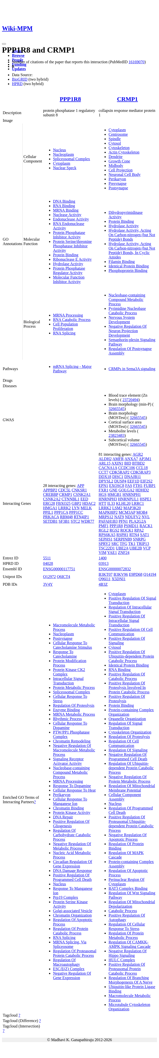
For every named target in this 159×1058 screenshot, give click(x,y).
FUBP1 (150, 485)
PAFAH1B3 (108, 521)
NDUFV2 (133, 517)
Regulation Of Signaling (127, 750)
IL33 (111, 503)
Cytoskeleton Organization (129, 732)
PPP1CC (76, 512)
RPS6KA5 (107, 535)
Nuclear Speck (64, 168)
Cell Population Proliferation (65, 326)
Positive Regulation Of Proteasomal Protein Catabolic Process (126, 968)
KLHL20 (123, 503)
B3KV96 (120, 574)
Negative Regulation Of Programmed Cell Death (127, 756)
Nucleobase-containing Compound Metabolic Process (126, 299)
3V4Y (48, 584)
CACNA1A (108, 468)
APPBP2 (50, 490)
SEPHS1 (105, 539)
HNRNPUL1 (128, 499)
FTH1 (138, 485)
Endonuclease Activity (71, 219)
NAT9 (119, 517)
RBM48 (66, 517)
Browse (18, 55)
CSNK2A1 (82, 494)
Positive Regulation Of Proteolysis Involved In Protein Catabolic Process (128, 687)
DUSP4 (120, 481)
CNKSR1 (79, 490)
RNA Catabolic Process (72, 320)
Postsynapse (118, 188)
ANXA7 (131, 459)
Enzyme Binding (66, 710)
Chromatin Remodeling (72, 741)
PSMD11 (131, 526)
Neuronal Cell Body (124, 174)
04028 (48, 563)
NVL (146, 517)
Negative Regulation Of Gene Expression (72, 975)
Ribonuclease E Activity (72, 259)
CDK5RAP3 (140, 472)
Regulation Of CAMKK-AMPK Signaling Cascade (129, 944)
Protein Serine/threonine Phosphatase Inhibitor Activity (72, 246)
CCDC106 (126, 468)
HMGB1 (114, 494)
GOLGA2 (126, 490)
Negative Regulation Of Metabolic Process (72, 846)
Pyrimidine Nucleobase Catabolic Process (127, 310)
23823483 (116, 435)
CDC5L (64, 490)
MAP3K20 (132, 508)
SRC (115, 544)
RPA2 (139, 530)
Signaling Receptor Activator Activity (68, 761)
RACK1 (146, 526)
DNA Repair (63, 817)
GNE (113, 490)
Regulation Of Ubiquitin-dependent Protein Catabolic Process (131, 767)
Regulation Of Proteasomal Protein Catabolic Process (74, 953)
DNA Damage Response (72, 870)
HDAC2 (89, 503)
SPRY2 (104, 544)
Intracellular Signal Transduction (68, 680)
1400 (102, 558)
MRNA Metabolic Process (74, 714)
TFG (123, 544)
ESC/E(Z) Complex (69, 969)
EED (84, 499)
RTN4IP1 (81, 517)
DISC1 (117, 477)
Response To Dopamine (72, 786)
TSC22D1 (107, 548)
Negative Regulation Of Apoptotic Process (127, 837)
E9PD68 (135, 574)
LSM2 (117, 508)
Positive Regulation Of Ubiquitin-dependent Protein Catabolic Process (131, 656)
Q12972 (49, 577)
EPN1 (103, 485)
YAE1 (112, 552)
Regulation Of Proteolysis (73, 705)
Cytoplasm (61, 163)
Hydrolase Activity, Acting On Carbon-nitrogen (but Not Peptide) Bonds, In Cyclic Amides (131, 250)
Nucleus (59, 150)
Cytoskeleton (118, 148)
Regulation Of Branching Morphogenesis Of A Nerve (130, 980)
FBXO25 (63, 503)
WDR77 (87, 521)
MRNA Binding (66, 210)
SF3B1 (64, 521)
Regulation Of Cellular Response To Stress (126, 926)
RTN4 (134, 535)
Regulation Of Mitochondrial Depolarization (131, 904)
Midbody (115, 165)
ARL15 (104, 463)
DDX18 (105, 477)
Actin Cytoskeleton (123, 152)
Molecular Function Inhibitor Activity (69, 279)
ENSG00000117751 (59, 569)
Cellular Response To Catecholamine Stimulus (72, 645)
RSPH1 (122, 535)
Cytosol (114, 143)
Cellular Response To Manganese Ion (70, 801)
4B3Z (103, 584)
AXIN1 (117, 463)
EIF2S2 (146, 481)
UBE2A (122, 548)
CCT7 (103, 472)
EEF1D (133, 481)
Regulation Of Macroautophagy (66, 962)
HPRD (17, 84)
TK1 (131, 544)
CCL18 (142, 468)
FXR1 (103, 490)
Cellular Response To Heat (74, 790)
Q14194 (149, 574)
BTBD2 (138, 463)
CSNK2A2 (51, 499)
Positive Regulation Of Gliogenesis (71, 823)
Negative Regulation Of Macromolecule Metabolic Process (74, 750)
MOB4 (141, 512)
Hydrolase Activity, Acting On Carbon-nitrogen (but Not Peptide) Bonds (131, 234)
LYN (75, 508)
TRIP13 (142, 544)
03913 (103, 563)
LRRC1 (138, 503)
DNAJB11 (132, 477)
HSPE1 (146, 499)
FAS (128, 485)
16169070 (137, 62)
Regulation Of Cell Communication (123, 743)
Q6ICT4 (63, 577)
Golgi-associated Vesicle (72, 911)
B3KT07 (105, 574)
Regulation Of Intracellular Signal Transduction (130, 609)
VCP (147, 548)
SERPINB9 (122, 539)
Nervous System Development (121, 319)
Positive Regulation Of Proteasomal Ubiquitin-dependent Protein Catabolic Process (131, 824)
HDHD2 (142, 490)
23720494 (130, 400)
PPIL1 (48, 512)
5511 (47, 558)
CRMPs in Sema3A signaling (131, 369)
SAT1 (144, 535)
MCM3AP (127, 512)
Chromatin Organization (72, 915)
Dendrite (115, 157)
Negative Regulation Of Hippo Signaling (127, 953)
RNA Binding (64, 206)
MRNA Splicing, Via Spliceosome (69, 944)
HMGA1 (50, 508)
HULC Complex (121, 960)
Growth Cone (119, 161)
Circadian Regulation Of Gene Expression (72, 864)
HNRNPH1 (131, 494)
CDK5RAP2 (119, 472)
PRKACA (51, 517)
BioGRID (19, 79)
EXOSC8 (116, 485)
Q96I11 (104, 579)
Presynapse (117, 183)
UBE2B (135, 548)
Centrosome (118, 134)
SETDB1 (50, 521)
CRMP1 (127, 99)
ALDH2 (105, 459)
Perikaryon (117, 179)
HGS (102, 494)
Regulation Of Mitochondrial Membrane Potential (131, 788)
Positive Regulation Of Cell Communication (130, 631)
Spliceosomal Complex (71, 159)
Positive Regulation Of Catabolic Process (126, 676)
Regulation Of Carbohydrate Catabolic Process (72, 834)
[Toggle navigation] (4, 44)
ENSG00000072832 (115, 569)
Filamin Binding (121, 261)
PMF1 (103, 526)
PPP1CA (61, 512)
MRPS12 (106, 517)
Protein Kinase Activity (71, 812)
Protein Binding (65, 255)
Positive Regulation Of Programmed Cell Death (72, 877)
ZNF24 (123, 552)
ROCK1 (126, 530)
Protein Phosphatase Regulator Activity (69, 270)
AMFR (118, 459)
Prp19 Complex (65, 897)
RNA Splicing (64, 333)
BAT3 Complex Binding (127, 888)
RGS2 (114, 530)
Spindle (114, 139)
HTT (102, 503)
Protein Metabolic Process (74, 687)
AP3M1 (145, 459)
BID (127, 463)
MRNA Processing (68, 315)
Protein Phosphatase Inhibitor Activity (69, 234)
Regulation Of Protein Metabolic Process (126, 935)
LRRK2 (64, 508)
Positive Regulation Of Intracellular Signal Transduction (126, 620)
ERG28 (49, 503)
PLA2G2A (137, 521)
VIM (102, 552)
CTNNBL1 (70, 499)
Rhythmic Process (67, 719)
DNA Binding (64, 201)
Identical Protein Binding (128, 266)
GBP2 (76, 503)
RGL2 (103, 530)
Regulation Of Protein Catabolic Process (70, 931)
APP (80, 485)
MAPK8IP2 (108, 512)
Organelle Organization (127, 719)
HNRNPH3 (108, 499)
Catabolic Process (122, 911)
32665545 (116, 409)
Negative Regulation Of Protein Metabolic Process (129, 779)
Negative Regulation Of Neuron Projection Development (127, 330)
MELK (86, 508)
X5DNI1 (119, 579)
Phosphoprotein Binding (127, 270)
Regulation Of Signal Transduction (125, 725)
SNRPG (139, 539)
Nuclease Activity (67, 215)
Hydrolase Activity (68, 264)
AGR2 (138, 454)
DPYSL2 (106, 481)
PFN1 (123, 521)
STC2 (75, 521)
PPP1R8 (70, 99)
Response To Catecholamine (65, 654)
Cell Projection (120, 170)
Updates (19, 69)
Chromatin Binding (68, 808)
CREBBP (50, 494)
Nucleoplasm (63, 154)
